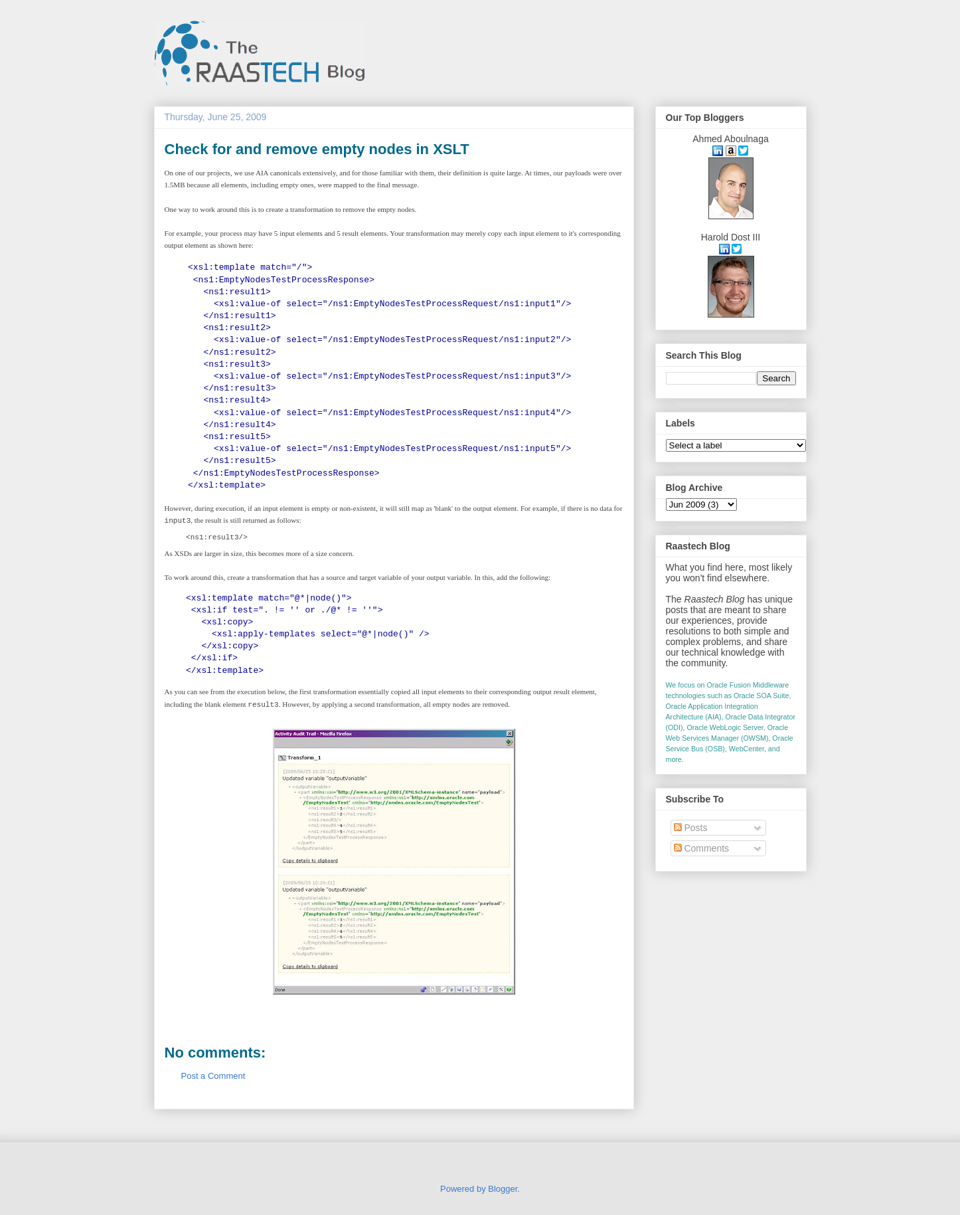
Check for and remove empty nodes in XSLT (317, 149)
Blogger (502, 1189)
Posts (691, 827)
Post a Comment (213, 1076)
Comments (702, 848)
